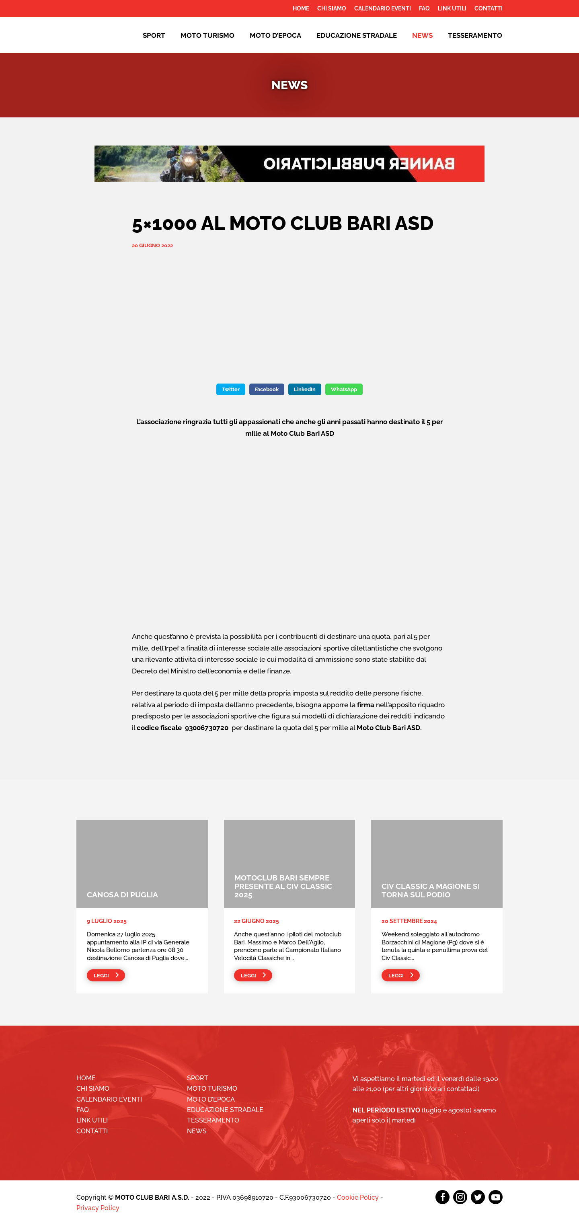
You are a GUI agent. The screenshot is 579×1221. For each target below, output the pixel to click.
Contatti (488, 8)
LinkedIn (305, 389)
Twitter (231, 389)
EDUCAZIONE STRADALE (356, 35)
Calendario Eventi (382, 8)
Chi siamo (331, 8)
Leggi (101, 976)
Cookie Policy (358, 1197)
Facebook (267, 389)
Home (301, 8)
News (422, 35)
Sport (154, 35)
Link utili (452, 8)
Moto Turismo (207, 35)
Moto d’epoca (275, 35)
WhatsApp (344, 389)
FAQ (424, 8)
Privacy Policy (97, 1208)
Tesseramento (475, 35)
